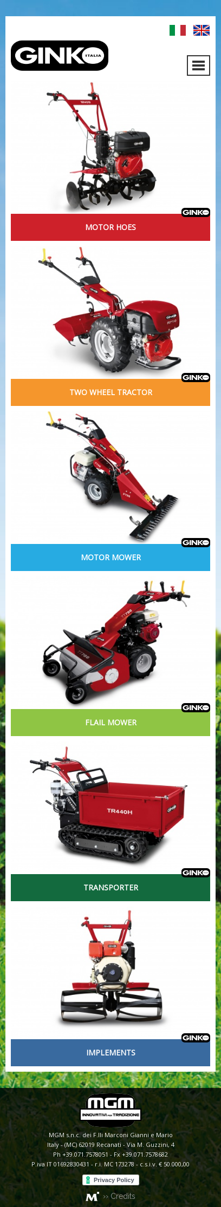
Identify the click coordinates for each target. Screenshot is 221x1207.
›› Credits (119, 1196)
